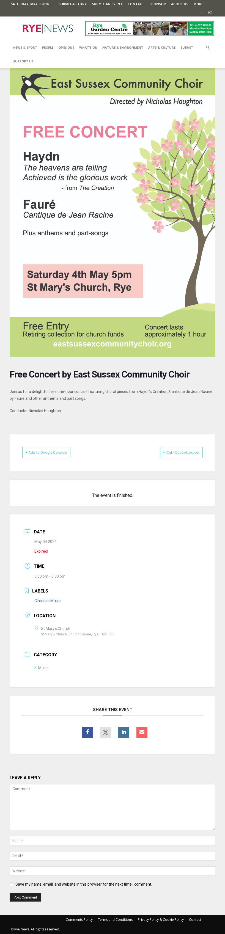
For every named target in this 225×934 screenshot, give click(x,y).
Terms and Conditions (115, 919)
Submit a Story (73, 4)
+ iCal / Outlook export (174, 452)
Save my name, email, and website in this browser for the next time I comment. (83, 884)
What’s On (88, 47)
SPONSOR (157, 4)
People (47, 47)
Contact (136, 4)
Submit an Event (107, 4)
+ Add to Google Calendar (53, 452)
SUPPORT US (23, 61)
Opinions (66, 47)
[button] (207, 47)
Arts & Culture (161, 47)
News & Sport (25, 47)
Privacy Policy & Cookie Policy (161, 919)
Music (41, 667)
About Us (179, 4)
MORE (198, 4)
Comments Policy (79, 919)
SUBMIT (186, 47)
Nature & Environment (122, 47)
